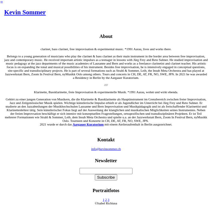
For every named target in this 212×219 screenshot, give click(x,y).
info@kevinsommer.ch (106, 149)
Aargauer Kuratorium (88, 124)
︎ (1, 2)
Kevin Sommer (25, 12)
